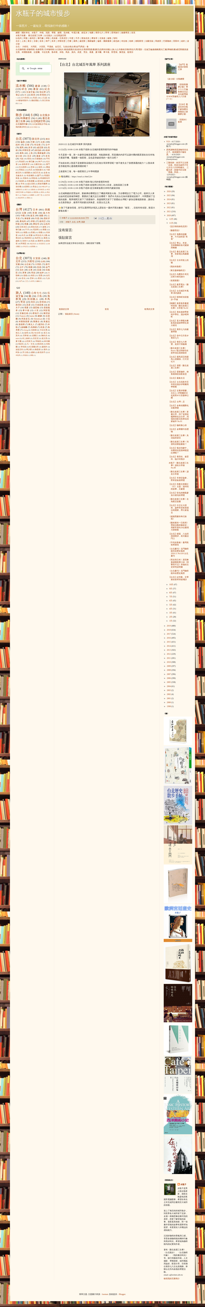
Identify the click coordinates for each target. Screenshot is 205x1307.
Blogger (122, 1294)
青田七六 (99, 33)
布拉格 (124, 41)
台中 (48, 145)
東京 (30, 41)
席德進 (25, 355)
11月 (171, 223)
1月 (171, 621)
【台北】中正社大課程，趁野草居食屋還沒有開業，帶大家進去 (179, 509)
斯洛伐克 (85, 38)
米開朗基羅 (27, 52)
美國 (47, 209)
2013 (169, 650)
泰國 (25, 232)
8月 (171, 593)
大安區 (42, 47)
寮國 (44, 230)
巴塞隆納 (167, 41)
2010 (169, 662)
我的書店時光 (21, 127)
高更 (79, 52)
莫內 (73, 52)
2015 (169, 642)
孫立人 (18, 333)
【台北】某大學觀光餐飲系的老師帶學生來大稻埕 (179, 323)
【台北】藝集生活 (177, 378)
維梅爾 (24, 327)
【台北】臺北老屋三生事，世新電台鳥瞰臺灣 (179, 254)
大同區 (34, 47)
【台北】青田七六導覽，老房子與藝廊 (178, 343)
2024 (169, 199)
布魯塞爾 (30, 181)
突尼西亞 (42, 243)
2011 (169, 658)
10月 (171, 584)
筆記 (18, 95)
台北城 (27, 264)
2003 (169, 690)
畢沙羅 (29, 350)
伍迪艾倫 (148, 49)
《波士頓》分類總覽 (175, 79)
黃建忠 (46, 321)
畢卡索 (106, 52)
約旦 (30, 170)
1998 (169, 706)
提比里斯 (31, 184)
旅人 (114, 49)
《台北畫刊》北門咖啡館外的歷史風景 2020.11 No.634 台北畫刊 (179, 552)
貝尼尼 (36, 338)
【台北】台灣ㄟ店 (177, 402)
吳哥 (54, 41)
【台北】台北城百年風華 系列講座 (179, 292)
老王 (45, 333)
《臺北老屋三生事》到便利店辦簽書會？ (179, 443)
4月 (171, 609)
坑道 (75, 49)
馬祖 (83, 47)
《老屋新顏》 (175, 280)
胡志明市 (21, 198)
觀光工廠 (163, 49)
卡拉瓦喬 (46, 52)
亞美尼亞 (63, 38)
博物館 (170, 49)
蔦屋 (35, 98)
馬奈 (67, 52)
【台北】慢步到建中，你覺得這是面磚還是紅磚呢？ (179, 450)
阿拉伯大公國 (41, 235)
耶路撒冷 (39, 170)
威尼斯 (82, 41)
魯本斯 (55, 52)
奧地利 (23, 221)
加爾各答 (19, 189)
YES (168, 142)
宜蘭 (18, 264)
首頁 (133, 33)
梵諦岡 (36, 230)
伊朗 (48, 38)
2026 (169, 191)
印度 (71, 38)
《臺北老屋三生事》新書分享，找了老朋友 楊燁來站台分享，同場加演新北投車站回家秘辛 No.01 (179, 416)
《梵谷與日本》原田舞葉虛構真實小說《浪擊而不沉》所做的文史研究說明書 (179, 563)
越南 (17, 241)
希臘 (26, 224)
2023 (169, 203)
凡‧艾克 (30, 344)
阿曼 (26, 38)
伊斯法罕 (44, 187)
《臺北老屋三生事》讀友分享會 (179, 473)
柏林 (131, 41)
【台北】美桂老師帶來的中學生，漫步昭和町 (179, 314)
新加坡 (40, 181)
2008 (169, 670)
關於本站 (26, 33)
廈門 (39, 176)
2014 (169, 646)
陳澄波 (122, 52)
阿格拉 (22, 170)
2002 (169, 694)
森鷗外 (44, 347)
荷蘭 (30, 235)
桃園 (30, 267)
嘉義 (25, 275)
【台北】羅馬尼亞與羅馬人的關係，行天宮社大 (179, 359)
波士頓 (19, 156)
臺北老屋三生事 (35, 35)
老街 (79, 49)
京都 (36, 41)
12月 (171, 219)
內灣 (32, 281)
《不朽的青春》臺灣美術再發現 (179, 543)
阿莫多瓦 (25, 319)
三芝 (26, 281)
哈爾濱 (31, 195)
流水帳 (66, 33)
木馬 (47, 299)
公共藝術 (121, 49)
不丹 (77, 38)
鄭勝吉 (36, 321)
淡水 (22, 270)
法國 (24, 213)
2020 (169, 215)
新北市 (35, 139)
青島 (42, 192)
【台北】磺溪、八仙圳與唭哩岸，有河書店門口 (179, 536)
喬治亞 (18, 238)
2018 (169, 630)
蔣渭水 (19, 305)
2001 (169, 698)
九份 (65, 47)
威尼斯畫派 (181, 49)
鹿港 (40, 278)
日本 (35, 209)
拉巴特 (47, 195)
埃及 (33, 241)
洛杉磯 (18, 187)
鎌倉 (38, 156)
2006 (169, 678)
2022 (169, 207)
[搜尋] (34, 68)
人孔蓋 (44, 98)
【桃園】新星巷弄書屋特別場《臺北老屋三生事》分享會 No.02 (179, 305)
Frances (23, 316)
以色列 (19, 38)
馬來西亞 (28, 238)
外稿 (42, 33)
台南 (69, 47)
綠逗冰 (84, 33)
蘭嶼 (38, 281)
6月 (171, 601)
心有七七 (36, 293)
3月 (171, 613)
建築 (37, 86)
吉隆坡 (32, 189)
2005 (169, 682)
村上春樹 (26, 338)
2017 (169, 634)
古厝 (84, 49)
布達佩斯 (30, 176)
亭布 (22, 184)
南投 (33, 275)
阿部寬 (46, 310)
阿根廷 (23, 244)
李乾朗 (23, 347)
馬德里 (158, 41)
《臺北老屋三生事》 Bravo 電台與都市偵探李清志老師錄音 (178, 350)
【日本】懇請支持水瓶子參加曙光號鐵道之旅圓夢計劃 (183, 109)
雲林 (32, 167)
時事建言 (25, 118)
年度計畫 (75, 33)
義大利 (46, 213)
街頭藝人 (108, 49)
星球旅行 (115, 33)
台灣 (78, 222)
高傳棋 (34, 327)
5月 (171, 605)
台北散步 (59, 49)
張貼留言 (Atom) (72, 314)
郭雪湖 (114, 52)
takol (17, 338)
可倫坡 (24, 195)
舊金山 (35, 187)
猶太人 (31, 324)
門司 (48, 159)
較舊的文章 (149, 309)
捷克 (32, 216)
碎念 (24, 89)
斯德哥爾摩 (42, 184)
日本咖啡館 (49, 49)
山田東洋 (28, 341)
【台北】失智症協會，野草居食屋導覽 (179, 479)
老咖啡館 (30, 49)
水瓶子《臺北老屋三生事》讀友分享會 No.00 (179, 465)
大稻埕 (25, 47)
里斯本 (176, 41)
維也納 (116, 41)
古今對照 (25, 98)
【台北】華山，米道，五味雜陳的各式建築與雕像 (179, 245)
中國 (23, 216)
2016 (169, 638)
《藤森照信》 (175, 230)
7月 (171, 597)
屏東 (24, 273)
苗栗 (40, 275)
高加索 (55, 38)
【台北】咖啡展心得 (178, 425)
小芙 (36, 310)
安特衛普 (41, 189)
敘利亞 (33, 38)
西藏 (33, 232)
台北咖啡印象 (22, 124)
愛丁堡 (39, 195)
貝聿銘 (26, 336)
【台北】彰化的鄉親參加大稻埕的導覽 (179, 494)
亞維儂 (21, 181)
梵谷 (85, 52)
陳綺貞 (44, 336)
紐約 (183, 41)
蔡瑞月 (36, 313)
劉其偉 (40, 344)
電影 (140, 49)
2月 (171, 617)
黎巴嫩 (41, 38)
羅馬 (75, 41)
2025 (169, 195)
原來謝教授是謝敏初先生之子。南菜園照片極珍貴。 (177, 152)
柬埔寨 (27, 218)
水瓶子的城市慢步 (43, 13)
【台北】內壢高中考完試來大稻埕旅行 (179, 275)
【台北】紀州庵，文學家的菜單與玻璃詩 (179, 578)
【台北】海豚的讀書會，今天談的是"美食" (178, 236)
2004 (169, 686)
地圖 (91, 33)
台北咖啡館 (21, 49)
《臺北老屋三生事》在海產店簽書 (179, 500)
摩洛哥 (94, 38)
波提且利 (19, 350)
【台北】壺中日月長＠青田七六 (179, 337)
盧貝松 (41, 324)
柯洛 (17, 352)
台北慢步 (48, 35)
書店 (97, 49)
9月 (171, 589)
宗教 (127, 49)
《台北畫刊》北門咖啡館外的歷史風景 (179, 572)
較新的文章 (64, 309)
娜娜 (40, 316)
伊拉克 (25, 246)
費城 (48, 167)
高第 (42, 327)
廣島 (22, 153)
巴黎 (69, 41)
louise (31, 316)
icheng (25, 330)
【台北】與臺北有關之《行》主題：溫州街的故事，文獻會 (179, 486)
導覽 (54, 33)
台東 (74, 47)
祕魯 (109, 38)
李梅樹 (38, 341)
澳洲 (45, 238)
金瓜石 (58, 47)
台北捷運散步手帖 (39, 124)
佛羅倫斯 (91, 41)
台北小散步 (34, 127)
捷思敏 (36, 308)
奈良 (42, 41)
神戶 (48, 41)
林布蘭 (47, 341)
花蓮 (39, 270)
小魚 (39, 296)
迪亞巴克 (37, 173)
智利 (115, 38)
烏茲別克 (33, 243)
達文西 (44, 338)
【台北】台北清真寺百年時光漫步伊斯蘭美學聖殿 (179, 384)
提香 (26, 333)
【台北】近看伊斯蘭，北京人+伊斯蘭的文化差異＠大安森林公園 (179, 394)
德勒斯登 (139, 41)
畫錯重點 (35, 101)
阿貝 (33, 302)
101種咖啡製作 (22, 101)
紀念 (47, 89)
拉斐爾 (37, 52)
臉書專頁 (125, 33)
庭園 (70, 49)
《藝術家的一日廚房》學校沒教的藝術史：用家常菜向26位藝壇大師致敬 (179, 526)
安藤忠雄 (24, 313)
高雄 (39, 267)
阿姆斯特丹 (45, 178)
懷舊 (88, 49)
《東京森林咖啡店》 (178, 270)
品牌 (101, 49)
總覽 (18, 33)
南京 (26, 189)
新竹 (48, 264)
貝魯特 (25, 178)
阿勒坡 (34, 178)
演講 (48, 33)
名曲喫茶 (39, 49)
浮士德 (25, 352)
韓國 (40, 232)
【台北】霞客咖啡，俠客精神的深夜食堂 (179, 373)
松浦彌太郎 (34, 347)
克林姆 (34, 330)
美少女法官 (36, 333)
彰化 (24, 278)
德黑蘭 (27, 173)
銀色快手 (41, 352)
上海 (24, 41)
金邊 (45, 173)
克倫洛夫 (19, 176)
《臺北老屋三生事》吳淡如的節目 (179, 436)
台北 (18, 47)
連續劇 (155, 49)
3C (25, 95)
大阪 (21, 159)
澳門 (48, 164)
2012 (169, 654)
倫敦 (99, 41)
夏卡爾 (98, 52)
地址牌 (42, 92)
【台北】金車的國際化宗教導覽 (179, 406)
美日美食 (46, 101)
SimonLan (38, 319)
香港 (29, 159)
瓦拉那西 (23, 167)
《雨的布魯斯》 (176, 267)
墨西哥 (40, 241)
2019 (169, 626)
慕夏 (91, 52)
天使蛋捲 (39, 305)
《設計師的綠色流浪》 (179, 226)
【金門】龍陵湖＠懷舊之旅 (183, 66)
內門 (20, 281)
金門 (78, 47)
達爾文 (35, 336)
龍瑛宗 (130, 52)
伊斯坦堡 (61, 41)
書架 (36, 89)
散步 (19, 115)
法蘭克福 (149, 41)
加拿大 (25, 241)
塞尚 (45, 350)
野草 (107, 33)
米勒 (61, 52)
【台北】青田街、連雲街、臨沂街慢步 (179, 458)
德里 (40, 167)
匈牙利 (38, 238)
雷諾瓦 (21, 344)
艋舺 (42, 273)
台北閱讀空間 (60, 35)
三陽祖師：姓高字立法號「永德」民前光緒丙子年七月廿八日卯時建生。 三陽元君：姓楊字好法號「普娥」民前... (177, 167)
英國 (34, 213)
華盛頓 (28, 192)
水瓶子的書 (21, 35)
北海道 (102, 38)
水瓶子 (35, 33)
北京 (18, 41)
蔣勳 (31, 355)
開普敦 (36, 192)
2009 (169, 666)
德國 (41, 216)
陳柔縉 (38, 350)
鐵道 (66, 49)
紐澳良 (27, 187)
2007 (169, 674)
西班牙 (47, 218)
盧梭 (33, 352)
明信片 (132, 49)
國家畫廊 (107, 41)
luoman (105, 1294)
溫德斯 (22, 324)
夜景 (33, 95)
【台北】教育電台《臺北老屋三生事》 (179, 285)
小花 (48, 319)
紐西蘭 (32, 246)
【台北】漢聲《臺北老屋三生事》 (179, 366)
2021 (169, 211)
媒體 (60, 33)
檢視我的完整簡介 (172, 1279)
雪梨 (28, 198)
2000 (169, 702)
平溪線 (50, 47)
